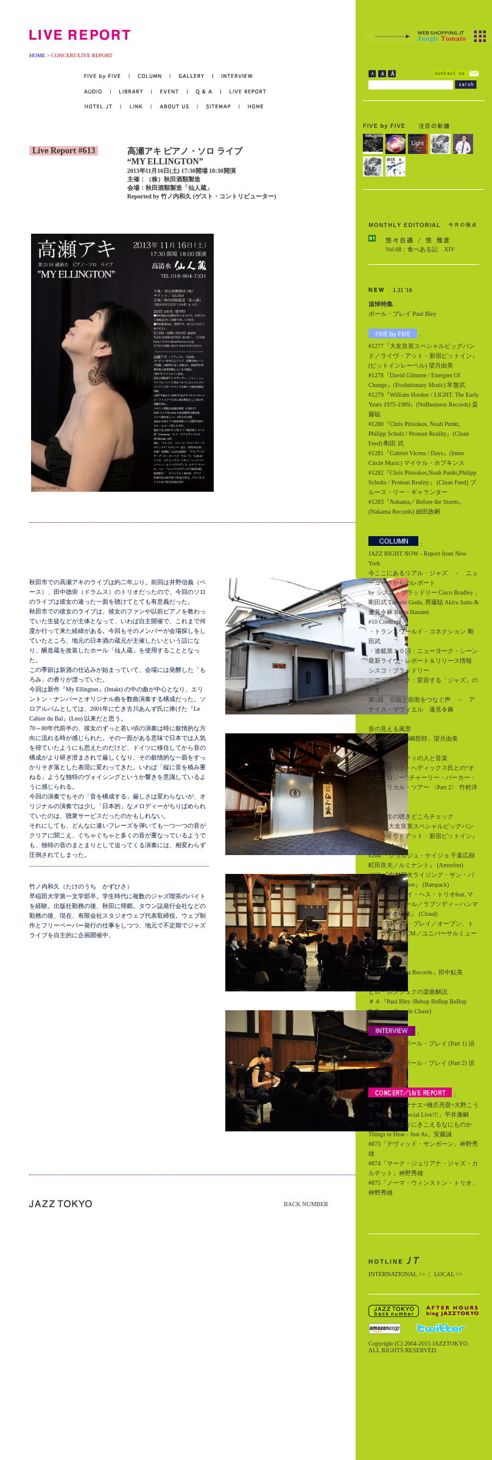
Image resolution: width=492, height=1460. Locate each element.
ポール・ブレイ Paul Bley (402, 313)
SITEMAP (219, 107)
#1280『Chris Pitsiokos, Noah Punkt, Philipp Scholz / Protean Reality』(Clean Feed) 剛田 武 (418, 434)
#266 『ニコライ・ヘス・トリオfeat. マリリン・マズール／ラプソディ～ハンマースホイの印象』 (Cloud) (423, 904)
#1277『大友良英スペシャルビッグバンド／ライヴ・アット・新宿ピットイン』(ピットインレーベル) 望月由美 (423, 356)
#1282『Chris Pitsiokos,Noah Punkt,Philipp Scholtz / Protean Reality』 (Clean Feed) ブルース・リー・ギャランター (422, 482)
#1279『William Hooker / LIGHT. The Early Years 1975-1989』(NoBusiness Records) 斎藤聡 (423, 404)
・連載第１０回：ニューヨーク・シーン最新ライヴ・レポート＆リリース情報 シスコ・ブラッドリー (423, 661)
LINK (136, 107)
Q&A (204, 91)
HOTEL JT (102, 107)
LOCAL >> (448, 1274)
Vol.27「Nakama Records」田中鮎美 (415, 972)
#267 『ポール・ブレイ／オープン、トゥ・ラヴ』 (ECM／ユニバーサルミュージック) (422, 933)
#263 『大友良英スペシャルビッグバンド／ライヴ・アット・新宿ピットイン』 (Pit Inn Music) (423, 836)
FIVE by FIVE (107, 76)
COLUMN (150, 76)
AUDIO (97, 91)
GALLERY (191, 76)
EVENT (170, 91)
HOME (37, 55)
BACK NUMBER (306, 1204)
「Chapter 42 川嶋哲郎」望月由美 (413, 738)
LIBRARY (131, 91)
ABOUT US (175, 107)
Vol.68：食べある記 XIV (420, 249)
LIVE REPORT (244, 91)
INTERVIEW (233, 76)
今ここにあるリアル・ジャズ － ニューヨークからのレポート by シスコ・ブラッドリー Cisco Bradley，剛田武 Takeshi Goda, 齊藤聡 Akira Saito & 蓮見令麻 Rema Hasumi (423, 592)
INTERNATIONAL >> (396, 1274)
